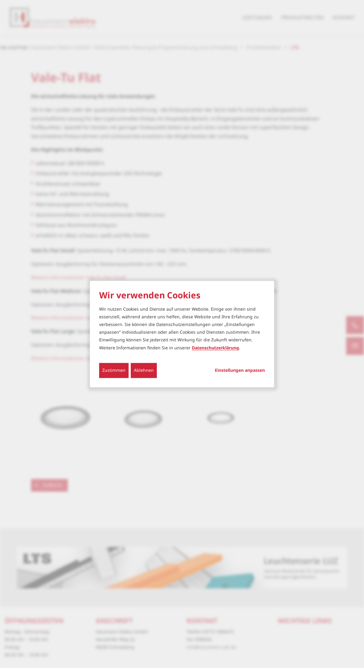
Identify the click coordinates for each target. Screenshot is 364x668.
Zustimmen (114, 370)
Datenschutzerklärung (215, 348)
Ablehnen (144, 370)
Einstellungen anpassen (240, 370)
